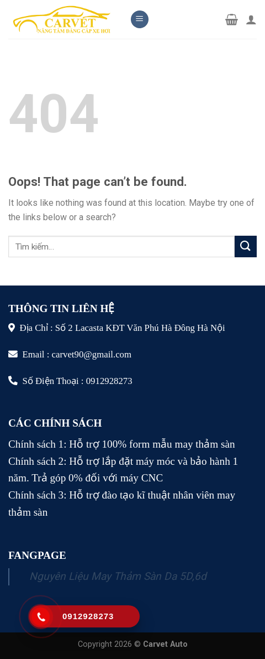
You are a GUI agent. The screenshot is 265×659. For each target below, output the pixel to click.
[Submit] (246, 246)
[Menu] (140, 20)
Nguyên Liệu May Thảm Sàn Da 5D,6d (117, 576)
